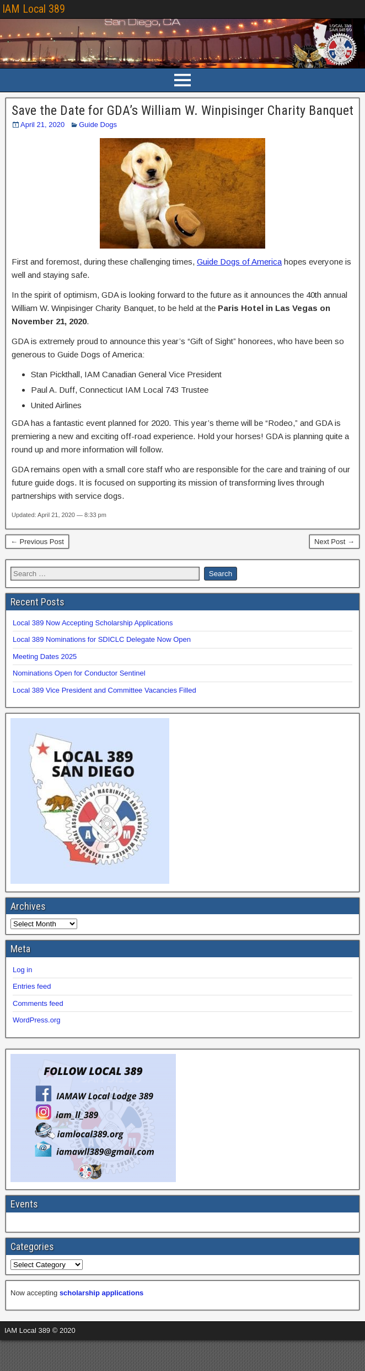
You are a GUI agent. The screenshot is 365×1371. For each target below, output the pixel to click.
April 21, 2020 (42, 124)
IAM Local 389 (33, 8)
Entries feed (32, 986)
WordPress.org (36, 1020)
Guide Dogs (98, 124)
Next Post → (334, 541)
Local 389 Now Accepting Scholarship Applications (93, 623)
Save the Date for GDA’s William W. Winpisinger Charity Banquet (182, 110)
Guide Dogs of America (239, 261)
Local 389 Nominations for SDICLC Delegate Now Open (102, 639)
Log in (22, 970)
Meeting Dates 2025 (45, 656)
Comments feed (38, 1003)
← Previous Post (37, 541)
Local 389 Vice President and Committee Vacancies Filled (104, 690)
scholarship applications (101, 1293)
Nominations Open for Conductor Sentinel (79, 673)
